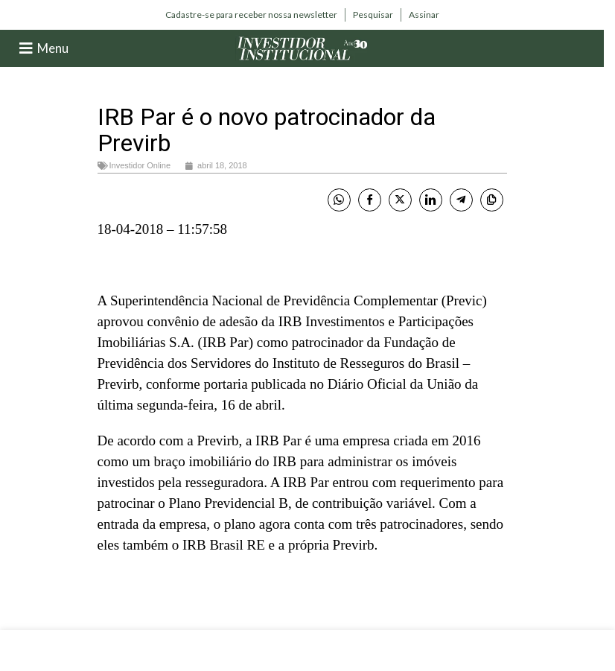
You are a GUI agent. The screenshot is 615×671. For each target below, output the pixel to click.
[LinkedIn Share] (430, 200)
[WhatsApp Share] (339, 200)
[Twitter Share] (400, 200)
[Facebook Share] (369, 200)
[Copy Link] (491, 200)
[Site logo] (302, 47)
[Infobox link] (251, 15)
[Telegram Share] (461, 200)
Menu (52, 48)
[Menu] (26, 48)
